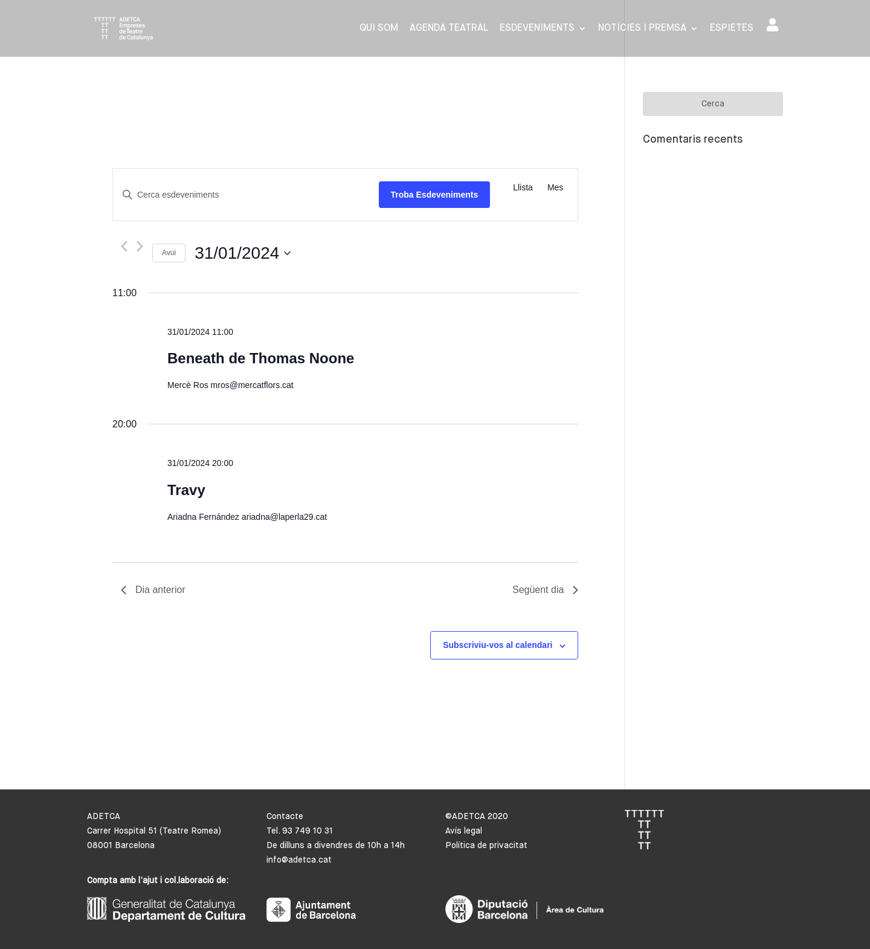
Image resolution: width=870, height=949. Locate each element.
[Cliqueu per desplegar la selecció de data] (243, 253)
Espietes (731, 28)
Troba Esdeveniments (434, 194)
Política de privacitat (486, 845)
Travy (186, 490)
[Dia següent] (140, 246)
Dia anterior (153, 590)
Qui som (378, 28)
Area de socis (772, 24)
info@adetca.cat (299, 860)
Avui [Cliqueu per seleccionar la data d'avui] (169, 252)
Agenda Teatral (449, 28)
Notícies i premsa (642, 28)
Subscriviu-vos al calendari (497, 645)
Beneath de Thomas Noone (260, 358)
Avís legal (463, 831)
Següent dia (545, 590)
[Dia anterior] (124, 246)
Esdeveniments (537, 28)
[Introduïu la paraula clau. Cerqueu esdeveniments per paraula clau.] (246, 195)
